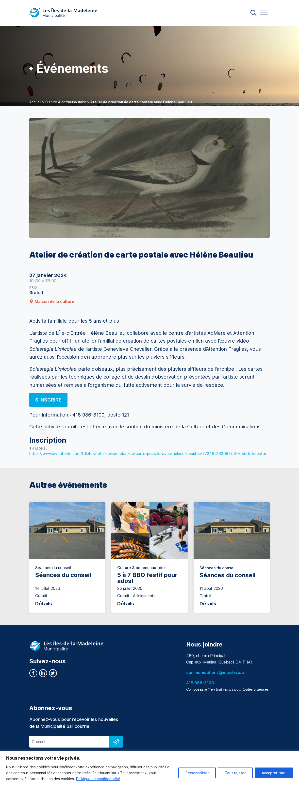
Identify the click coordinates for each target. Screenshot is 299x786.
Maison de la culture (51, 301)
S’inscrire (48, 400)
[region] (149, 768)
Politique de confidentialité (98, 779)
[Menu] (264, 13)
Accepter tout (274, 773)
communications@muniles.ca (215, 672)
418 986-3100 (200, 682)
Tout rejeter (235, 773)
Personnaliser (197, 773)
